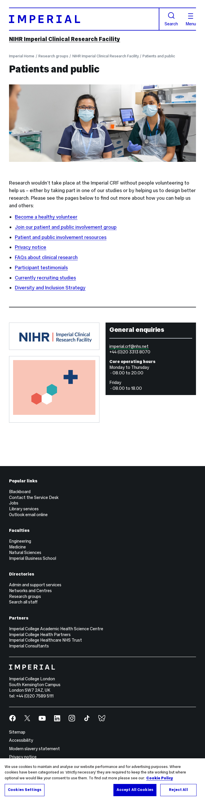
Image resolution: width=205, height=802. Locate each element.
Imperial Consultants (29, 646)
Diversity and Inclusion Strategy (50, 287)
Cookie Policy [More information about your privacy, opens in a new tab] (159, 778)
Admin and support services (35, 584)
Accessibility (21, 740)
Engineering (20, 541)
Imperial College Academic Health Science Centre (56, 628)
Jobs (13, 503)
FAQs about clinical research (46, 257)
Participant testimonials (41, 267)
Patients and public (158, 56)
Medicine (17, 547)
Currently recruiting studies (45, 278)
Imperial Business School (32, 558)
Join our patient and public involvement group (66, 227)
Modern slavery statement (34, 748)
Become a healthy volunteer (46, 217)
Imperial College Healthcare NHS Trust (45, 640)
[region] (102, 780)
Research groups (53, 56)
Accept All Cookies (135, 789)
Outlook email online (28, 514)
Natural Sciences (25, 552)
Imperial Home (21, 56)
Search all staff (23, 602)
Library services (24, 508)
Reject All (178, 789)
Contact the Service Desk (33, 497)
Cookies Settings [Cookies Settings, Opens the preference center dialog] (24, 789)
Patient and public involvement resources (60, 237)
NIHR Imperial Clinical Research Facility (64, 39)
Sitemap (17, 732)
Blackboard (20, 491)
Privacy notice (30, 247)
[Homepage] (84, 19)
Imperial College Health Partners (40, 634)
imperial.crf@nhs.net (129, 346)
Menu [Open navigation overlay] (191, 19)
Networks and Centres (30, 590)
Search (171, 19)
